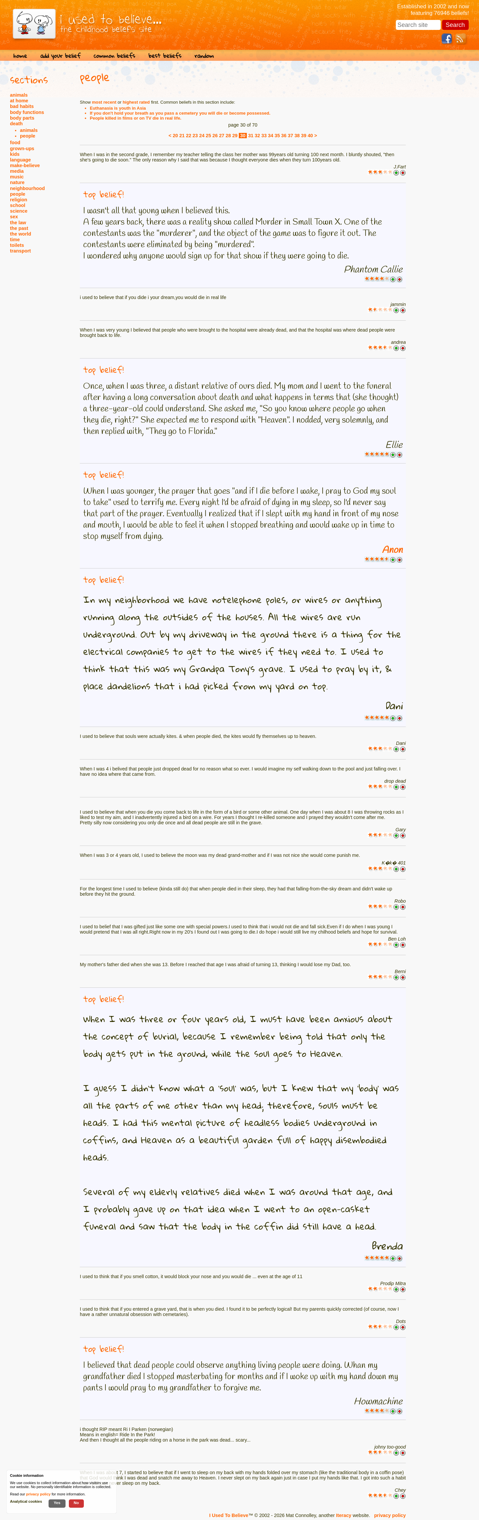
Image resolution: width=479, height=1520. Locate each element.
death (16, 123)
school (17, 205)
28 (228, 135)
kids (15, 154)
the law (18, 222)
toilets (17, 245)
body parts (22, 118)
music (17, 176)
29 (235, 135)
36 (283, 135)
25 (208, 135)
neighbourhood (27, 188)
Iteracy (343, 1515)
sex (14, 216)
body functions (27, 112)
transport (20, 250)
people (27, 136)
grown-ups (22, 148)
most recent (104, 102)
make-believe (25, 165)
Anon (392, 550)
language (20, 159)
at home (19, 100)
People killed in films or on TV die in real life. (135, 118)
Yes (57, 1502)
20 (175, 135)
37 (290, 135)
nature (17, 182)
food (15, 142)
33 (264, 135)
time (15, 239)
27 (221, 135)
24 (202, 135)
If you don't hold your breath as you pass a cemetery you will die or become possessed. (180, 113)
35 (277, 135)
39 (303, 135)
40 (310, 135)
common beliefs (114, 56)
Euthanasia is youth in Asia (118, 108)
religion (18, 199)
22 (188, 135)
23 (195, 135)
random (204, 56)
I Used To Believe (228, 1515)
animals (19, 95)
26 (215, 135)
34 (270, 135)
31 (250, 135)
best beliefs (164, 56)
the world (20, 234)
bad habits (22, 106)
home (20, 56)
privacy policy (390, 1515)
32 (257, 135)
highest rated (136, 102)
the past (19, 228)
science (18, 211)
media (17, 171)
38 (297, 135)
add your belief (60, 56)
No (76, 1502)
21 (182, 135)
